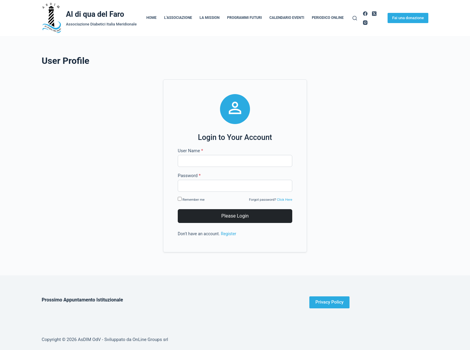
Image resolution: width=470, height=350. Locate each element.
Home (151, 18)
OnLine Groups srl (150, 339)
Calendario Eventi (286, 18)
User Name (190, 150)
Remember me (191, 199)
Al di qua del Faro (95, 14)
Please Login (234, 216)
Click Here (284, 199)
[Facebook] (365, 13)
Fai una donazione (408, 18)
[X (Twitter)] (374, 13)
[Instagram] (365, 22)
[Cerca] (354, 18)
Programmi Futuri (244, 18)
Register (228, 233)
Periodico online (328, 18)
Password (189, 175)
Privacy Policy (329, 302)
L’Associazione (178, 18)
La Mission (210, 18)
